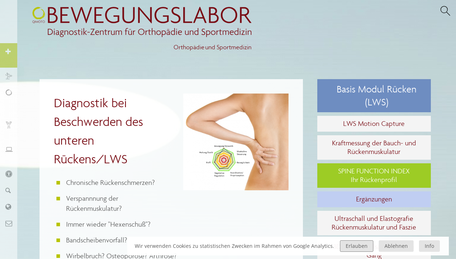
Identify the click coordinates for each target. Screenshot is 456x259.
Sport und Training (12, 76)
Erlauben (357, 245)
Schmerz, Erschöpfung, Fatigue (12, 100)
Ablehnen (396, 245)
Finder (12, 190)
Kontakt (12, 223)
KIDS (12, 173)
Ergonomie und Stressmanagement (12, 153)
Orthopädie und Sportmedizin (213, 47)
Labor (12, 207)
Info (429, 245)
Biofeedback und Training (12, 129)
